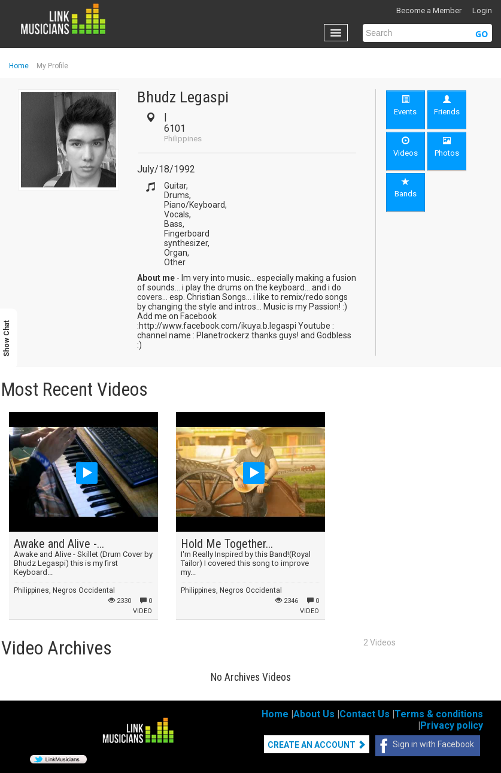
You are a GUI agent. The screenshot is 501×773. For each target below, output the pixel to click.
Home (19, 66)
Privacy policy (451, 725)
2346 (286, 601)
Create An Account (317, 745)
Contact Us (364, 714)
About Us (314, 714)
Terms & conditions (438, 714)
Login (482, 10)
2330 (119, 601)
